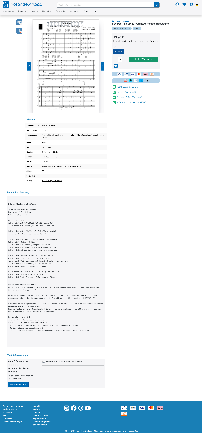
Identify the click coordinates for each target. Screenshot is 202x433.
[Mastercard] (151, 407)
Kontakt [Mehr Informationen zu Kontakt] (36, 406)
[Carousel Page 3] (55, 23)
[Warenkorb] (191, 5)
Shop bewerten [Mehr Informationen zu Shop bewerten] (40, 424)
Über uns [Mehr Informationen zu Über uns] (37, 412)
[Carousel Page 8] (72, 23)
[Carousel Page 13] (51, 25)
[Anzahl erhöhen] (125, 59)
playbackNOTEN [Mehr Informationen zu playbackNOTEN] (40, 415)
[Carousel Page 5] (62, 23)
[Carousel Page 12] (48, 25)
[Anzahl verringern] (116, 59)
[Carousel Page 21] (78, 25)
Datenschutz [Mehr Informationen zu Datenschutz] (8, 418)
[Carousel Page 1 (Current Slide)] (48, 23)
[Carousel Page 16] (62, 25)
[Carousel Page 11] (82, 23)
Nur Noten (119, 51)
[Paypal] (124, 407)
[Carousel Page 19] (72, 25)
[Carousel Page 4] (58, 23)
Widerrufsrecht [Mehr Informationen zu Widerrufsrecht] (10, 409)
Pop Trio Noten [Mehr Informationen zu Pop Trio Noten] (40, 418)
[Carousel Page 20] (75, 25)
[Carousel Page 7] (68, 23)
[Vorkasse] (124, 414)
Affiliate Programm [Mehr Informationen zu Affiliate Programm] (42, 421)
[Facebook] (74, 410)
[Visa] (142, 407)
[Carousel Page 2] (51, 23)
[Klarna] (160, 407)
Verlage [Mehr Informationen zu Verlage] (36, 409)
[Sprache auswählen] (197, 5)
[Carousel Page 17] (65, 25)
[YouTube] (88, 410)
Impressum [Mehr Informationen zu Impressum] (8, 412)
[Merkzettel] (184, 5)
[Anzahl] (120, 59)
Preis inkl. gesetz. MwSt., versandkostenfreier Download (135, 41)
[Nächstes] (102, 66)
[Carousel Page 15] (58, 25)
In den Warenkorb (143, 59)
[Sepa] (133, 407)
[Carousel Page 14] (55, 25)
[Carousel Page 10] (78, 23)
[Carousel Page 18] (68, 25)
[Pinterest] (81, 410)
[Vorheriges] (29, 66)
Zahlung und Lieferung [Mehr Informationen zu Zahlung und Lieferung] (13, 406)
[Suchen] (157, 5)
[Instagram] (67, 410)
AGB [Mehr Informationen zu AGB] (5, 415)
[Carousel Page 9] (75, 23)
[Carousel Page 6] (65, 23)
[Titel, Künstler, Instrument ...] (105, 5)
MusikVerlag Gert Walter (52, 180)
